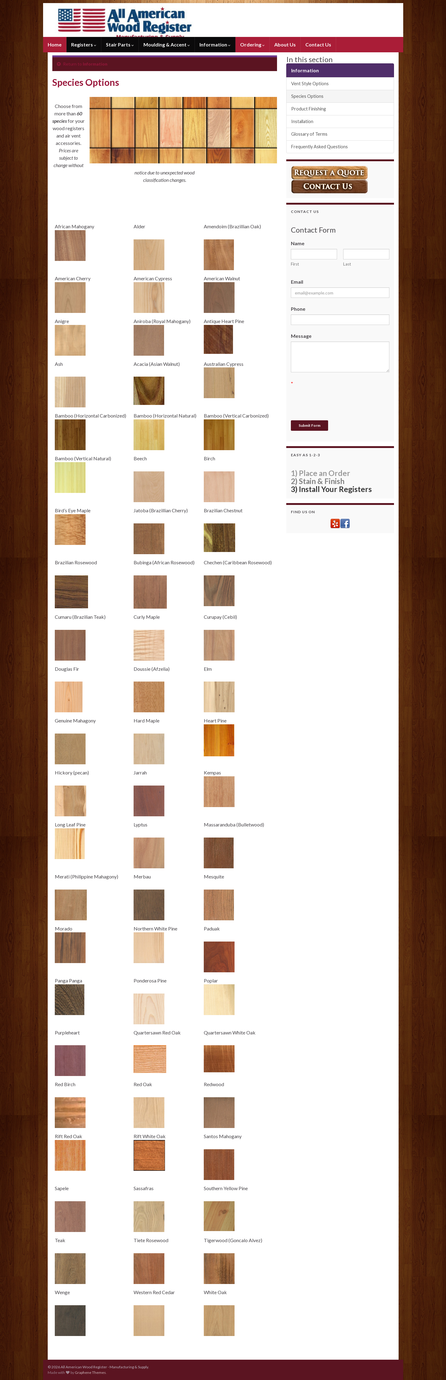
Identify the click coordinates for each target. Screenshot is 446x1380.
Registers (83, 44)
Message (301, 336)
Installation (302, 121)
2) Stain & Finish (317, 481)
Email (297, 282)
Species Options (307, 96)
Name (297, 243)
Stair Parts (120, 44)
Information (215, 44)
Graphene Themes (90, 1372)
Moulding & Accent (166, 44)
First (295, 264)
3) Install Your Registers (331, 489)
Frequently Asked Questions (319, 146)
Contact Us (318, 44)
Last (347, 264)
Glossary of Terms (309, 134)
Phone (298, 309)
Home (55, 44)
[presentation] (337, 401)
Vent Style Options (310, 83)
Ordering (252, 44)
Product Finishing (308, 108)
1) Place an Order (320, 473)
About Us (285, 44)
